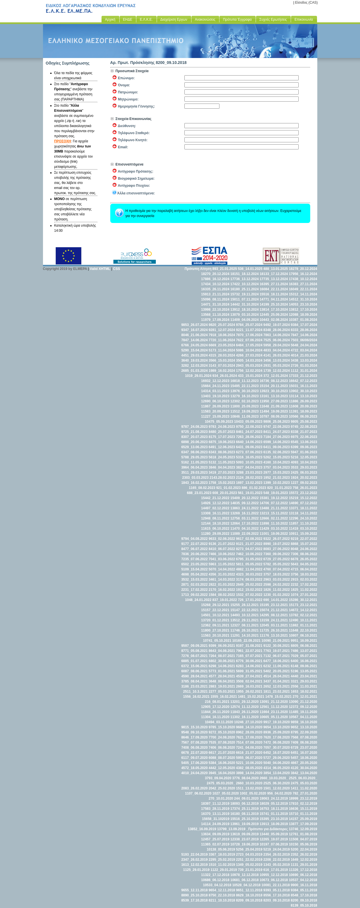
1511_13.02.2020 (249, 788)
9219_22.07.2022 (304, 539)
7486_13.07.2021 (304, 651)
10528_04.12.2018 (246, 885)
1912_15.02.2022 (249, 590)
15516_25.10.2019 (244, 819)
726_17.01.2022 (250, 600)
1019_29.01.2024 (198, 376)
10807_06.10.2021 (303, 635)
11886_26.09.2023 (303, 401)
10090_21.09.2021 (276, 641)
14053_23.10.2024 (303, 304)
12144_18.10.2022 (215, 523)
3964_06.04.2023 (194, 467)
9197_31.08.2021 (249, 646)
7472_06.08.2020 (276, 742)
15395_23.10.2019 (274, 819)
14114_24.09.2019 (215, 824)
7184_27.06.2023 (276, 437)
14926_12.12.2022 (215, 503)
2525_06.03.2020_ (303, 778)
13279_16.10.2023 (244, 396)
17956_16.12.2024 (303, 274)
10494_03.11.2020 (219, 722)
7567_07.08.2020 (194, 742)
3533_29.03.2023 (304, 467)
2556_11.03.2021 (304, 686)
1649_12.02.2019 (304, 860)
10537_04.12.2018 (303, 880)
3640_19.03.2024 (194, 360)
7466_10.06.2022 (222, 554)
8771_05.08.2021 (194, 651)
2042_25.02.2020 (222, 788)
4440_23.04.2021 (304, 676)
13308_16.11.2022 (215, 513)
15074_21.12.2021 (274, 610)
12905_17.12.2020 (215, 707)
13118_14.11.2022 (303, 513)
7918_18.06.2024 (222, 335)
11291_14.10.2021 (244, 635)
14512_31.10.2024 (303, 299)
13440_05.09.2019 (274, 834)
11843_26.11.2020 (244, 712)
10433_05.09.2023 (248, 422)
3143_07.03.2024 (222, 366)
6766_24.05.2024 (194, 345)
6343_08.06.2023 (222, 452)
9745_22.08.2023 (304, 427)
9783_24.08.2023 (222, 427)
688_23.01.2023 (199, 493)
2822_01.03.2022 (222, 585)
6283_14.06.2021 (249, 666)
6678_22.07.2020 (194, 753)
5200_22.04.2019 (304, 849)
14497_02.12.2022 (215, 508)
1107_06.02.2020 (198, 793)
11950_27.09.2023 (274, 401)
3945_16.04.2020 (222, 773)
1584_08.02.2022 (222, 595)
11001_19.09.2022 (274, 534)
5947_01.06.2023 (304, 452)
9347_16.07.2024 (194, 330)
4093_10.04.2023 (304, 462)
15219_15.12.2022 (303, 498)
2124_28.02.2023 (249, 478)
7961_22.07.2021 (249, 651)
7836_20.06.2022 (194, 554)
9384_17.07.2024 (304, 325)
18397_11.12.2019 (215, 804)
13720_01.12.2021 (215, 620)
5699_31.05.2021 (249, 671)
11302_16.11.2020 (244, 717)
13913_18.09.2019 (274, 824)
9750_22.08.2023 (249, 427)
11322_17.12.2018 (215, 875)
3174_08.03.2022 (249, 579)
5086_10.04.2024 (249, 350)
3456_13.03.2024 (276, 360)
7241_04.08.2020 (249, 748)
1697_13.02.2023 (249, 483)
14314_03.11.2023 (215, 391)
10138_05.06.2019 (221, 849)
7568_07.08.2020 (304, 737)
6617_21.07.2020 (222, 753)
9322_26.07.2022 (276, 539)
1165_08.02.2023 (202, 488)
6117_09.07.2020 (194, 758)
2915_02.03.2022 (304, 579)
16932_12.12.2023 (215, 381)
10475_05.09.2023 (219, 422)
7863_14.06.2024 (276, 335)
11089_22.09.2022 (244, 534)
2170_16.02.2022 (222, 590)
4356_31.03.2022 (222, 574)
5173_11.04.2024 (222, 350)
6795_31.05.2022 (249, 559)
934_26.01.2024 (224, 376)
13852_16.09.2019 (202, 829)
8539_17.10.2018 (194, 900)
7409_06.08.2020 (304, 742)
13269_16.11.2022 (244, 513)
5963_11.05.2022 (222, 564)
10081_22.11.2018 (276, 885)
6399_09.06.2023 (304, 447)
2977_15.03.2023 (276, 473)
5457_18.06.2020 (304, 758)
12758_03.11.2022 (244, 518)
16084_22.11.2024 (274, 289)
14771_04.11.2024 (274, 299)
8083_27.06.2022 (276, 549)
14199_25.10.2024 (274, 304)
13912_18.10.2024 (244, 310)
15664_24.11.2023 (215, 386)
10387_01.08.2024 (303, 320)
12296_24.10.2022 (303, 518)
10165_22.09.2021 (246, 641)
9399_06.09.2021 (222, 646)
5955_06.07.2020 (249, 758)
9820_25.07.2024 (222, 325)
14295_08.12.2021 (274, 615)
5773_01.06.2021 (222, 671)
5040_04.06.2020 (276, 763)
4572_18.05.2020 (194, 768)
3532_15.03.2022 (194, 579)
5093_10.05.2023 (249, 462)
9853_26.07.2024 (194, 325)
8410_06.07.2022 (222, 549)
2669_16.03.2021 (249, 686)
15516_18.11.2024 (274, 294)
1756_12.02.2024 (249, 371)
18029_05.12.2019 (274, 804)
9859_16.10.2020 (304, 722)
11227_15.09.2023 (215, 416)
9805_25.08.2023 (304, 422)
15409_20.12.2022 (244, 498)
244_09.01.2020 (246, 798)
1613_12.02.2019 (194, 865)
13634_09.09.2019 (215, 834)
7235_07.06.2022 (194, 559)
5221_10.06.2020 (249, 763)
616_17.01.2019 (275, 870)
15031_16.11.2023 (303, 386)
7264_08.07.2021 (222, 656)
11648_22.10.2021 (303, 630)
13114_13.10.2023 (303, 396)
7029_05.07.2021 (304, 656)
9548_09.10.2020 (194, 732)
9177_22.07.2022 (194, 544)
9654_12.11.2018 (222, 890)
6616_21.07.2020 (249, 753)
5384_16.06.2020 (222, 763)
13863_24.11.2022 (244, 508)
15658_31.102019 (215, 819)
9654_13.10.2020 (276, 727)
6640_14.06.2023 (249, 442)
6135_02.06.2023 (276, 452)
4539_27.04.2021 (249, 676)
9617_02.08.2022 (249, 539)
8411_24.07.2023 (276, 432)
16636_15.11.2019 (303, 809)
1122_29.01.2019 (223, 870)
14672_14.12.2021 (303, 610)
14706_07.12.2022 (274, 503)
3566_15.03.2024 (222, 360)
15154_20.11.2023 (274, 386)
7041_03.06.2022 (222, 559)
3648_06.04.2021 (222, 681)
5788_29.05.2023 (194, 457)
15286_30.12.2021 (303, 600)
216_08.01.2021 (217, 702)
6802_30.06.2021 (222, 661)
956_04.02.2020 (279, 793)
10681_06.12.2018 (244, 880)
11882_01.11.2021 (303, 625)
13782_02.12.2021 (303, 615)
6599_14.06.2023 (276, 442)
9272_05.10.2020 (222, 732)
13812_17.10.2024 (303, 310)
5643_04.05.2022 (304, 564)
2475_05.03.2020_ (221, 783)
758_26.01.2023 (305, 488)
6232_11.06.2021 (276, 666)
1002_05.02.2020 (253, 793)
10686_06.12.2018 (215, 880)
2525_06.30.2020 (276, 783)
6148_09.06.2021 (304, 666)
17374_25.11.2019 (244, 809)
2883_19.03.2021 (222, 686)
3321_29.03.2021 (304, 681)
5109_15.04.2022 (194, 569)
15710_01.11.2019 (303, 814)
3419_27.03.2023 (222, 473)
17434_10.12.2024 (215, 284)
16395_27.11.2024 (274, 284)
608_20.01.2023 (224, 493)
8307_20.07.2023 (194, 437)
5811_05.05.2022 (249, 564)
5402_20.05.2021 (276, 671)
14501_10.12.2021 (215, 615)
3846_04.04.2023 (222, 467)
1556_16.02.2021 (196, 697)
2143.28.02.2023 (222, 478)
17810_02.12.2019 (303, 804)
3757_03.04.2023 (276, 467)
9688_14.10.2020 (249, 727)
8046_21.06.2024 (194, 335)
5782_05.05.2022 (276, 564)
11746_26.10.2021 (244, 630)
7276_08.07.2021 (194, 656)
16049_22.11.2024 (303, 289)
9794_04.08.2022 (194, 539)
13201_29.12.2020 (244, 702)
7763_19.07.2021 (276, 651)
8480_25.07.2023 (222, 432)
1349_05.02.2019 (249, 865)
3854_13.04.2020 (276, 773)
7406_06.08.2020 (222, 748)
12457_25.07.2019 (215, 839)
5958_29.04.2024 (276, 345)
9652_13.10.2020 (304, 727)
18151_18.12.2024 (244, 274)
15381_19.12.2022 (274, 498)
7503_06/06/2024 (304, 340)
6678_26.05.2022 (304, 559)
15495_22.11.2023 (244, 386)
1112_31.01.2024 (304, 371)
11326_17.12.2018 (303, 870)
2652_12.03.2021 (276, 686)
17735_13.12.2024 (274, 279)
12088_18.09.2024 (303, 315)
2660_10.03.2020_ (274, 778)
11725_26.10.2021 (274, 630)
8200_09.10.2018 (304, 900)
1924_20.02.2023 (304, 478)
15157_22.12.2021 (215, 610)
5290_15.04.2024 (194, 350)
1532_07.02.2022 (249, 595)
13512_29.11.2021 (244, 620)
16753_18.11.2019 (274, 809)
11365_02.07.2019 (215, 844)
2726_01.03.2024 (304, 366)
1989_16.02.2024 (222, 371)
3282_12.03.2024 (194, 366)
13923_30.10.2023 (274, 391)
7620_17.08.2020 (276, 737)
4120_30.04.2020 (304, 768)
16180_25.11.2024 (244, 289)
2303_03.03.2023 (195, 478)
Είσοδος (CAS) (306, 2)
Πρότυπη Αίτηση (198, 269)
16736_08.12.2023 (274, 381)
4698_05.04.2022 (194, 574)
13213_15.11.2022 (274, 513)
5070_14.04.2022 (222, 569)
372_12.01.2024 (275, 376)
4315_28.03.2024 (222, 355)
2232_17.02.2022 (304, 585)
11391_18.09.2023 (303, 411)
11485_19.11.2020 (303, 712)
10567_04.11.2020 (303, 717)
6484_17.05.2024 (249, 345)
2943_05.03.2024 (249, 366)
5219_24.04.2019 (276, 849)
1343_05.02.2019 (276, 865)
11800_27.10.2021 (215, 630)
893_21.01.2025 (224, 269)
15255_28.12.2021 (244, 605)
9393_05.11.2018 (277, 890)
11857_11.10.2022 (303, 523)
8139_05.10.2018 (304, 905)
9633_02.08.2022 (222, 539)
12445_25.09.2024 (274, 315)
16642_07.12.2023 (303, 381)
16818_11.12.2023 (244, 381)
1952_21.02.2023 (276, 478)
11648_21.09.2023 (274, 406)
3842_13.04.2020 (304, 773)
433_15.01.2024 (250, 376)
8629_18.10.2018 (249, 895)
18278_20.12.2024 (303, 269)
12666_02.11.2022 (274, 518)
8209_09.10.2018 (249, 900)
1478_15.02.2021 (278, 697)
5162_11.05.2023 (194, 462)
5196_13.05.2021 (304, 671)
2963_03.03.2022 (276, 579)
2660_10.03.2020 (249, 783)
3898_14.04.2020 (249, 773)
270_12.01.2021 (305, 697)
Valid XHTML (100, 269)
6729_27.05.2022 (276, 559)
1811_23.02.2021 (276, 692)
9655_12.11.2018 (194, 890)
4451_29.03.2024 (194, 355)
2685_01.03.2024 (194, 371)
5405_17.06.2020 (194, 763)
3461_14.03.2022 (222, 579)
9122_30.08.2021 (276, 646)
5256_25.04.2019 (249, 849)
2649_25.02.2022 (249, 585)
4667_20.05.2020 (304, 763)
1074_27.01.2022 (304, 595)
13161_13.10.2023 (274, 396)
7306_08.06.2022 (304, 554)
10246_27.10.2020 (248, 722)
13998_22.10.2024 (215, 310)
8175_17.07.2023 (222, 437)
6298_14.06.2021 (222, 666)
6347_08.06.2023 (194, 452)
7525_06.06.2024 (276, 340)
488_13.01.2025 (275, 269)
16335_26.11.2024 (215, 289)
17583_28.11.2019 (215, 809)
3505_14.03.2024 (249, 360)
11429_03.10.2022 (274, 529)
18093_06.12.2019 (244, 804)
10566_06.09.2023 (303, 416)
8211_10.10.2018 (222, 900)
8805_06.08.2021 (304, 646)
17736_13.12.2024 (244, 279)
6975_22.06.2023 (304, 437)
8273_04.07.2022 (249, 549)
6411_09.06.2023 (276, 447)
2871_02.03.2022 (194, 585)
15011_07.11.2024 (244, 299)
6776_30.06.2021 (249, 661)
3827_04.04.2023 (249, 467)
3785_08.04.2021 (194, 681)
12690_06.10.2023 (215, 401)
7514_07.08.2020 (249, 742)
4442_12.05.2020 (222, 768)
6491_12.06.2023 (222, 447)
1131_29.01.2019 (304, 865)
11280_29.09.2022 (215, 534)
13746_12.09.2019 (303, 829)
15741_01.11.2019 (274, 814)
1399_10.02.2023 (276, 483)
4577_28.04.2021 (222, 676)
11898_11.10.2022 (274, 523)
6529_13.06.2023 (194, 447)
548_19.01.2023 (275, 493)
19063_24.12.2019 (274, 798)
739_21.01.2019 (250, 870)
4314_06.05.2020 (276, 768)
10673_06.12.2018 (274, 880)
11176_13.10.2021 (274, 635)
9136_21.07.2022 (222, 544)
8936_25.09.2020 (276, 732)
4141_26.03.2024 (276, 355)
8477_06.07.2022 (194, 549)
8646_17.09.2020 (194, 737)
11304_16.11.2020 (215, 717)
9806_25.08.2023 (276, 422)
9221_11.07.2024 (249, 330)
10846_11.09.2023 (244, 416)
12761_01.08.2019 (303, 834)
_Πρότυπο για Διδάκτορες (267, 829)
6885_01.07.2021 (194, 661)
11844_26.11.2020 (215, 712)
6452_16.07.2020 (276, 753)
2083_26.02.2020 (194, 788)
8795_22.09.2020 (304, 732)
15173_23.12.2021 (303, 605)
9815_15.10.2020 (194, 727)
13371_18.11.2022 (303, 508)
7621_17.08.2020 (249, 737)
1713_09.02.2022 (194, 595)
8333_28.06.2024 (304, 330)
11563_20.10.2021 (215, 635)
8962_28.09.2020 (249, 732)
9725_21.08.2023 (194, 432)
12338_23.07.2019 (244, 839)
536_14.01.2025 (250, 269)
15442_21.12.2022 (215, 498)
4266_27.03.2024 (249, 355)
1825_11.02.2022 (304, 590)
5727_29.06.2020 (276, 758)
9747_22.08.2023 (276, 427)
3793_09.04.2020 (218, 778)
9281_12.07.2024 (222, 330)
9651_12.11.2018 (249, 890)
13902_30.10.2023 (303, 391)
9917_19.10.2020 (276, 722)
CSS (116, 269)
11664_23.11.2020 (274, 712)
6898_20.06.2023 (194, 442)
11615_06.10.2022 (215, 529)
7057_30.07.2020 (276, 748)
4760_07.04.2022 (276, 569)
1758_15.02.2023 (222, 483)
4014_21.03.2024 (304, 355)
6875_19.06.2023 (222, 442)
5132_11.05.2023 (222, 462)
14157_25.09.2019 (303, 819)
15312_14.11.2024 (303, 294)
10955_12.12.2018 (274, 875)
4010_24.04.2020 (194, 773)
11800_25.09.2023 (244, 406)
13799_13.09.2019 (231, 829)
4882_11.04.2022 (249, 569)
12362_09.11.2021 (215, 625)
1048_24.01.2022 (198, 600)
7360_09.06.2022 (276, 554)
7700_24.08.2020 (222, 737)
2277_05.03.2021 (222, 692)
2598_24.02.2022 (276, 585)
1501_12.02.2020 (276, 788)
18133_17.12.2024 (274, 274)
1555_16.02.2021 (223, 697)
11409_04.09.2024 (244, 320)
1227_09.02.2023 (304, 483)
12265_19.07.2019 (274, 839)
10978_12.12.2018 (244, 875)
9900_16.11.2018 (304, 885)
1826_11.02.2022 (276, 590)
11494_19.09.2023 (274, 411)
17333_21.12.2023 (303, 376)
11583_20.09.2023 (215, 411)
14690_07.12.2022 (303, 503)
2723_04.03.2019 (249, 855)
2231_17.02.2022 (194, 590)
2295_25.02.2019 (222, 860)
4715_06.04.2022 (304, 569)
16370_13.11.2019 (215, 814)
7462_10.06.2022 (249, 554)
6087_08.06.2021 (194, 671)
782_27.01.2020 (305, 793)
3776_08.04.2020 (245, 778)
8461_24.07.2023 (249, 432)
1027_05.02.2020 (225, 793)
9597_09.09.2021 (194, 646)
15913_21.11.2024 (215, 294)
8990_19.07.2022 (276, 544)
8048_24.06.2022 (304, 549)
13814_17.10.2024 (274, 310)
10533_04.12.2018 (217, 885)
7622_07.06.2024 (249, 340)
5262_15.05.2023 (276, 457)
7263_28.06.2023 (249, 437)
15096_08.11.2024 (215, 299)
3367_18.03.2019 (222, 855)
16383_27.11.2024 (303, 284)
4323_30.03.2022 (249, 574)
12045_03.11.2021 (274, 625)
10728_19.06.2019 (244, 844)
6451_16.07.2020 (304, 753)
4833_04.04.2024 (276, 350)
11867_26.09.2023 (215, 406)
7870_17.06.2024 (249, 335)
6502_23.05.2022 (194, 564)
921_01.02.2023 (228, 488)
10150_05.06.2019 (303, 844)
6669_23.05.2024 (222, 345)
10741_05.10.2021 (217, 641)
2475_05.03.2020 (304, 783)
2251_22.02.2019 (249, 860)
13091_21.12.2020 (274, 702)
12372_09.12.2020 (303, 707)
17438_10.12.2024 (303, 279)
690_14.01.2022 (275, 600)
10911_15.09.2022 (303, 534)
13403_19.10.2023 (215, 396)
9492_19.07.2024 (276, 325)
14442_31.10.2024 (244, 304)
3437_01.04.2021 (276, 681)
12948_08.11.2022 (215, 518)
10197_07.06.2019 (274, 844)
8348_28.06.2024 (276, 330)
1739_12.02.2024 (276, 371)
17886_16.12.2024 (215, 279)
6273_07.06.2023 (249, 452)
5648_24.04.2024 (304, 345)
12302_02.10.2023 (244, 401)
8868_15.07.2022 (304, 544)
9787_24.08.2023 (194, 427)
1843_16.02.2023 (194, 483)
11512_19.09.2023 (244, 411)
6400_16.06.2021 (304, 661)
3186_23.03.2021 (194, 686)
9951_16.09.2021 (304, 641)
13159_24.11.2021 (274, 620)
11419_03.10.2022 (303, 529)
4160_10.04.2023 (276, 462)
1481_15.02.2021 (251, 697)
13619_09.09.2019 (244, 834)
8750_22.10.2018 (222, 895)
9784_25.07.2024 (249, 325)
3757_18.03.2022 (276, 574)
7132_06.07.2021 (276, 656)
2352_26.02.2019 (304, 855)
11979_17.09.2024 (215, 320)
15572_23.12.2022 (303, 493)
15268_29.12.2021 (215, 605)
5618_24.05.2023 (222, 457)
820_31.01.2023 (279, 488)
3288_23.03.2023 (249, 473)
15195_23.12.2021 (274, 605)
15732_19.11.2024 (244, 294)
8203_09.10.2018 (276, 900)
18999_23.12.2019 (303, 798)
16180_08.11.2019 (244, 814)
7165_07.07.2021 (249, 656)
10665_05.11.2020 (274, 717)
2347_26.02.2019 (194, 860)
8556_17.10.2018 (276, 895)
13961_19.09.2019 (244, 824)
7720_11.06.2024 (222, 340)
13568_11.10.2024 (215, 315)
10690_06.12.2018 (303, 875)
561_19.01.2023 (250, 493)
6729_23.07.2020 (304, 748)
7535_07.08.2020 (222, 742)
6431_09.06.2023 (249, 447)
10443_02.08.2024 (274, 320)
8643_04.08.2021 (222, 651)
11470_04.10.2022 (244, 529)
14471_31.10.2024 (215, 304)
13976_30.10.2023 (244, 391)
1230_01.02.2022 (276, 595)
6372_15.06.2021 (194, 666)
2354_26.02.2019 (276, 855)
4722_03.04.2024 (304, 350)
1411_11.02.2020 (304, 788)
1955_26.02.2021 (249, 692)
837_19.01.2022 (224, 600)
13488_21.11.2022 (274, 508)
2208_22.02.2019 (276, 860)
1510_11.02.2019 (222, 865)
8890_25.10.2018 (194, 895)
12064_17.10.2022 (244, 523)
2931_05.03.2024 (276, 366)
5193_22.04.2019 (194, 855)
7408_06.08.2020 (194, 748)
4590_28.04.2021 (194, 676)
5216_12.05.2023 (304, 457)
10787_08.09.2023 (274, 416)
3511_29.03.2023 (194, 473)
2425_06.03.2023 (304, 473)
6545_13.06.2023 (304, 442)
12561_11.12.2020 (274, 707)
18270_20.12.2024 (215, 274)
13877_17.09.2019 (303, 824)
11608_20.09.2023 (303, 406)
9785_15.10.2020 (222, 727)
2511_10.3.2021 (195, 692)
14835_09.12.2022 (244, 503)
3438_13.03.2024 (304, 360)
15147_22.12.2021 (244, 610)
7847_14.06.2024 (304, 335)
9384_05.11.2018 (304, 890)
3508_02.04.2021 (249, 681)
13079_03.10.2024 (244, 315)
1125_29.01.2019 (196, 870)
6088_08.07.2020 (222, 758)
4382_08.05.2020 (249, 768)
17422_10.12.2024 (244, 284)
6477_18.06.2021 (276, 661)
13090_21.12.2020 (303, 702)
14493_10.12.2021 (244, 615)
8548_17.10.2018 (304, 895)
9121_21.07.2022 (249, 544)
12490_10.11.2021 (303, 620)
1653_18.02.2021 (304, 692)
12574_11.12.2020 (244, 707)
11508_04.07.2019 (303, 839)
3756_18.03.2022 (304, 574)
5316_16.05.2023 (249, 457)
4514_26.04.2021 (276, 676)
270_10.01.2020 (221, 798)
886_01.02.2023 (254, 488)
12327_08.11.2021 (244, 625)
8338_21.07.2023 (304, 432)
